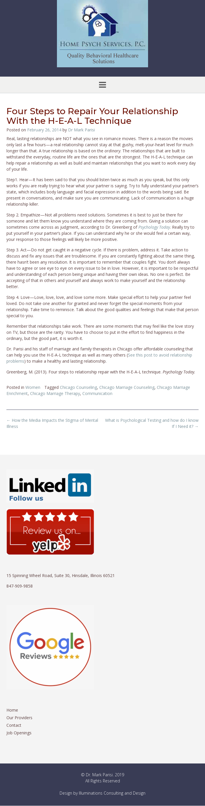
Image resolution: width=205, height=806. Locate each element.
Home (12, 710)
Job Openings (19, 733)
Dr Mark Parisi (81, 130)
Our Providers (19, 717)
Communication (97, 393)
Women (32, 387)
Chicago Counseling (78, 387)
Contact (13, 725)
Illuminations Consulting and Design (112, 793)
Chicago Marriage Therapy (55, 393)
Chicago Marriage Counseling (126, 387)
